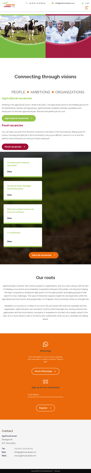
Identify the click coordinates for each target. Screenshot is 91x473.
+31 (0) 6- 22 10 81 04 (37, 3)
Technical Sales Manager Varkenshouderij (19, 187)
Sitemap (57, 471)
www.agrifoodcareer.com (25, 456)
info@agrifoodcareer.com (65, 3)
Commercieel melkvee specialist (18, 164)
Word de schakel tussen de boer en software (20, 210)
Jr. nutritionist (13, 233)
